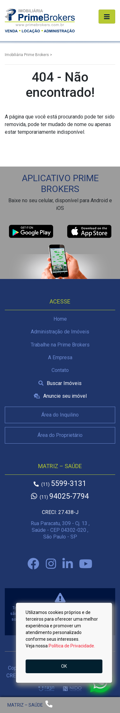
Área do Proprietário (60, 435)
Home (60, 319)
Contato (60, 370)
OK (64, 666)
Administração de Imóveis (60, 332)
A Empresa (60, 357)
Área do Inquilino (60, 415)
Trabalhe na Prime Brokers (60, 345)
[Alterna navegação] (107, 17)
